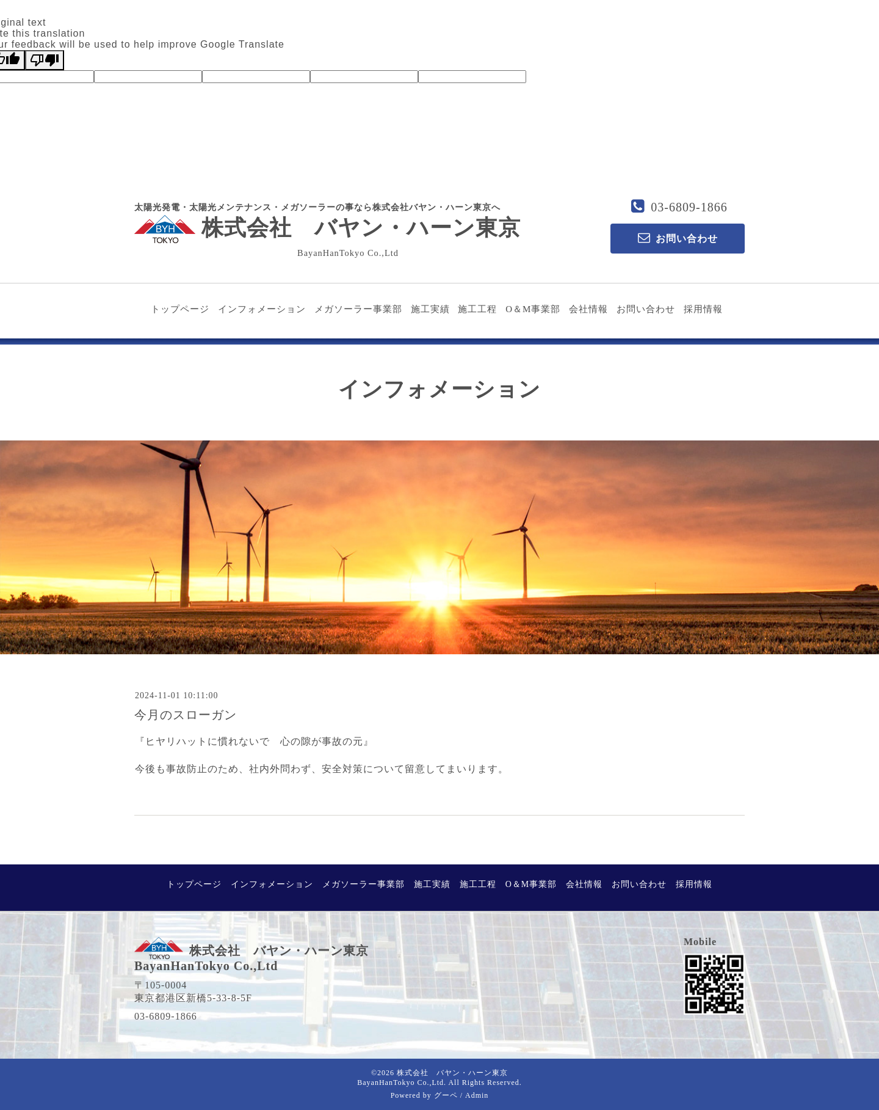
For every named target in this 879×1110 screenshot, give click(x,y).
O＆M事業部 (532, 309)
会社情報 (588, 309)
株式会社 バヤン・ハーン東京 (327, 228)
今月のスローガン (185, 714)
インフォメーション (262, 309)
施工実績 (430, 309)
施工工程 (477, 309)
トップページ (180, 309)
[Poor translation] (44, 60)
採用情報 (703, 309)
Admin (476, 1095)
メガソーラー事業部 (358, 309)
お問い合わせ (646, 309)
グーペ (446, 1095)
